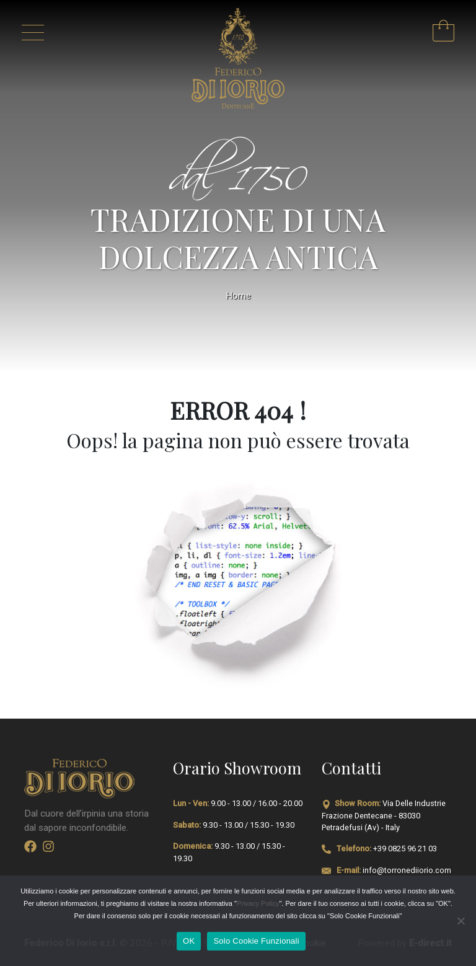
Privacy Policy (258, 903)
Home (238, 295)
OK (189, 941)
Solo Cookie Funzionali (256, 941)
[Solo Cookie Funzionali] (460, 921)
